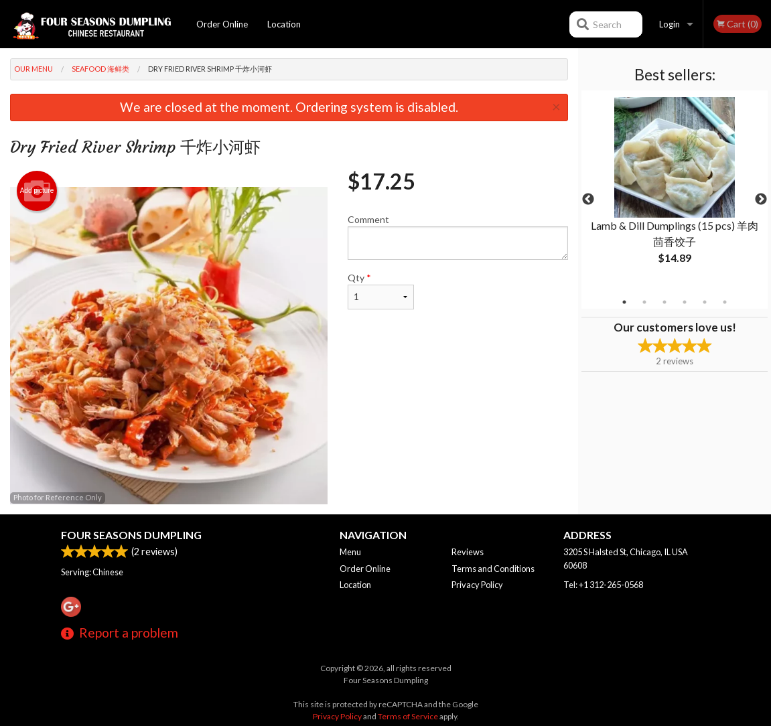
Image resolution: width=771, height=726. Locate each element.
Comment (458, 237)
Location (284, 24)
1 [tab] (624, 302)
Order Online (222, 24)
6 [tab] (724, 302)
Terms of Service (408, 716)
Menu (350, 552)
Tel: (603, 584)
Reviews (467, 552)
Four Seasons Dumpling (131, 534)
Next (761, 199)
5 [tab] (704, 302)
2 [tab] (644, 302)
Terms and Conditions (493, 568)
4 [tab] (684, 302)
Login (669, 24)
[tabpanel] (674, 191)
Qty (381, 290)
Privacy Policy (477, 584)
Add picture (37, 191)
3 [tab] (664, 302)
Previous (588, 199)
